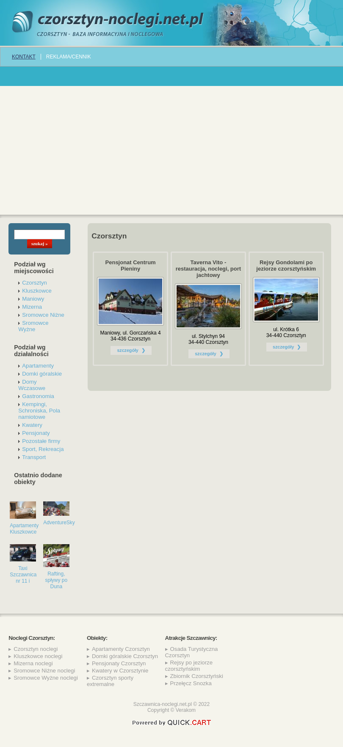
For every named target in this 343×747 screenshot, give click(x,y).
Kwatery (32, 425)
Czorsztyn (34, 282)
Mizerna (32, 307)
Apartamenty (38, 365)
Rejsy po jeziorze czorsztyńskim (189, 665)
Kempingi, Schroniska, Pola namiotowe (39, 410)
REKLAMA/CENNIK (68, 57)
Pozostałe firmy (41, 441)
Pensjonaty (36, 433)
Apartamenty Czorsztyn (121, 649)
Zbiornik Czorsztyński (196, 676)
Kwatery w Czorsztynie (120, 670)
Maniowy (33, 299)
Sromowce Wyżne (33, 326)
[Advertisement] (171, 149)
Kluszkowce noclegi (38, 656)
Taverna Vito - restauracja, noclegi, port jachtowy (208, 268)
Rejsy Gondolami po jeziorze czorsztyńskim (286, 265)
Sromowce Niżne (43, 315)
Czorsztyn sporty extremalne (110, 681)
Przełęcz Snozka (191, 683)
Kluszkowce (37, 291)
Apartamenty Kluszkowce (24, 529)
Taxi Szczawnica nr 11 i (23, 574)
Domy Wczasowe (31, 385)
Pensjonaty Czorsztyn (119, 663)
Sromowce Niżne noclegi (44, 670)
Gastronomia (38, 396)
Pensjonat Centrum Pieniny (130, 265)
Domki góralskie (42, 374)
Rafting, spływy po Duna (56, 580)
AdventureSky (59, 523)
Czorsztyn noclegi (36, 649)
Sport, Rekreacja (43, 449)
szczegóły (127, 350)
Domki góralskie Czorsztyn (125, 656)
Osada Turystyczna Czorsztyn (191, 652)
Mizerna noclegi (33, 663)
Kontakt (24, 57)
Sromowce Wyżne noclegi (46, 678)
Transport (34, 457)
